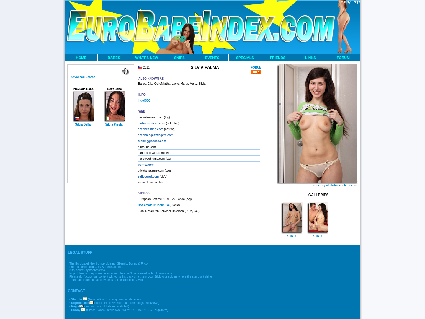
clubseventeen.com (151, 123)
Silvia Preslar (114, 124)
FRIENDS (278, 58)
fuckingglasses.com (152, 141)
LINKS (310, 58)
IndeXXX (144, 100)
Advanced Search (83, 77)
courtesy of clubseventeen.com (335, 185)
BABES (114, 58)
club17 (291, 236)
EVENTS (212, 58)
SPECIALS (245, 58)
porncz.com (146, 164)
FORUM (343, 58)
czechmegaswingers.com (156, 135)
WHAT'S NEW (146, 58)
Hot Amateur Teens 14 (153, 205)
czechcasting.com (150, 129)
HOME (81, 58)
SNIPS (179, 58)
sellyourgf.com (148, 176)
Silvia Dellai (83, 124)
